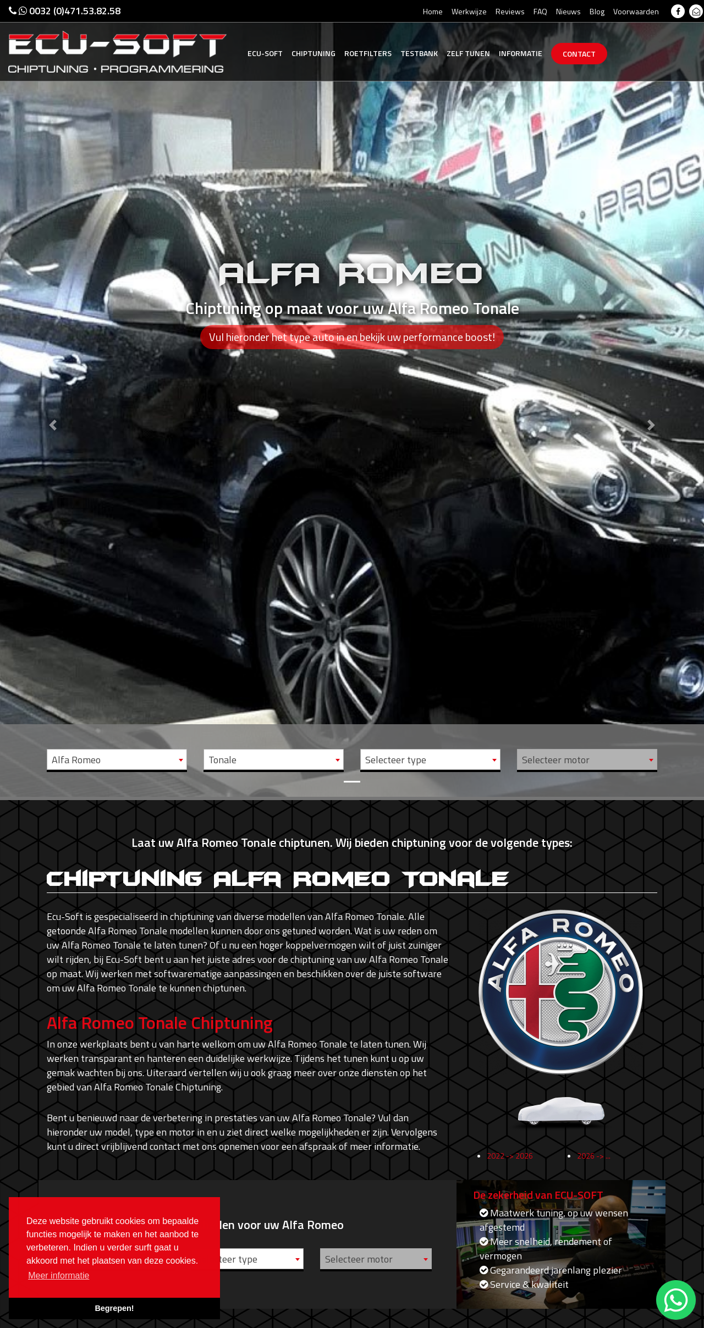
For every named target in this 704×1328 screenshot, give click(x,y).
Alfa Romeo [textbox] (76, 759)
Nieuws (568, 11)
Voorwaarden (636, 11)
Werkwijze (469, 11)
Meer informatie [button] (58, 1275)
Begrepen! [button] (114, 1308)
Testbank (419, 53)
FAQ (540, 11)
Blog (597, 11)
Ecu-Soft (265, 53)
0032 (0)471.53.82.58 (64, 10)
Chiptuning (314, 53)
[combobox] (117, 759)
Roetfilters (368, 53)
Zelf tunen (468, 53)
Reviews (510, 11)
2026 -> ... (593, 1160)
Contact (579, 53)
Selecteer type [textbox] (395, 759)
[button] (53, 398)
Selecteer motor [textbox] (556, 759)
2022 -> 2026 (510, 1160)
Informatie (520, 53)
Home (433, 11)
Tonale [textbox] (222, 759)
